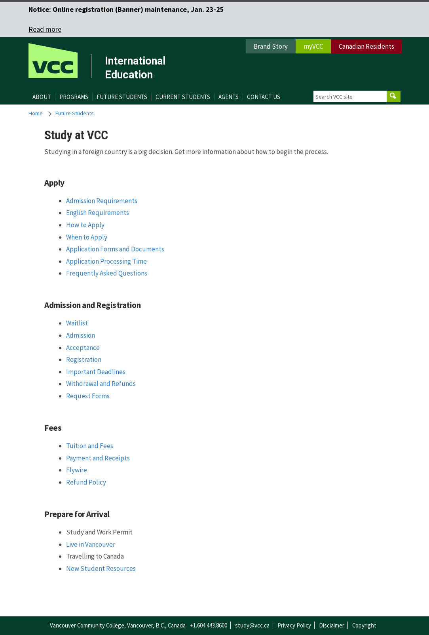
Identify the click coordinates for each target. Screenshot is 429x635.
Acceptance (83, 347)
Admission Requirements (101, 200)
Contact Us (263, 97)
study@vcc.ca (252, 625)
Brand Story (271, 46)
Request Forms (88, 396)
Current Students (183, 97)
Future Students (122, 97)
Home (35, 113)
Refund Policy (86, 482)
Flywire (76, 470)
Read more (44, 29)
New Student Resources (101, 568)
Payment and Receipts (98, 458)
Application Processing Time (106, 261)
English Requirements (97, 212)
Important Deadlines (95, 371)
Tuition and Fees (89, 445)
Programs (73, 97)
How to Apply (85, 225)
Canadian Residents (366, 46)
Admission (80, 335)
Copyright (364, 625)
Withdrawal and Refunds (101, 383)
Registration (83, 359)
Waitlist (77, 323)
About (41, 97)
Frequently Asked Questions (106, 273)
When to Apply (86, 237)
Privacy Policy (294, 625)
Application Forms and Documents (115, 249)
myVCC (313, 46)
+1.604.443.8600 (208, 625)
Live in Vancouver (90, 544)
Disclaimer (331, 625)
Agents (228, 97)
